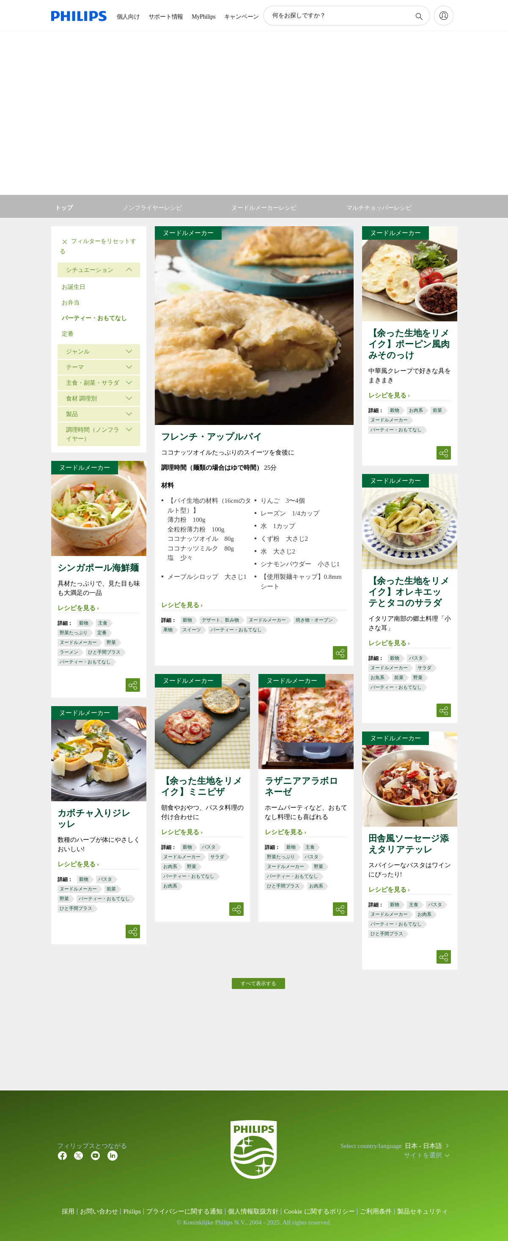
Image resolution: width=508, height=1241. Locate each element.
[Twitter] (79, 1155)
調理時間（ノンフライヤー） (92, 434)
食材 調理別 (81, 398)
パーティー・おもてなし (94, 318)
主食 (102, 622)
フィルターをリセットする (98, 246)
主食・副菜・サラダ (92, 383)
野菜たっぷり (74, 632)
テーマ (75, 367)
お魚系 (377, 677)
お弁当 (71, 302)
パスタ (416, 657)
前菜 (437, 410)
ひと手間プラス (104, 652)
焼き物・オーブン (314, 619)
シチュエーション (89, 270)
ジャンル (78, 351)
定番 (68, 334)
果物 (168, 629)
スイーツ (191, 629)
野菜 (111, 642)
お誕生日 (73, 287)
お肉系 (416, 410)
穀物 (187, 619)
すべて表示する (258, 983)
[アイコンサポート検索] (419, 16)
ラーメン (69, 652)
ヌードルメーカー (267, 619)
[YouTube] (96, 1155)
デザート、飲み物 (220, 619)
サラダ (424, 667)
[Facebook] (62, 1155)
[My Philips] (444, 15)
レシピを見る (180, 605)
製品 (72, 414)
